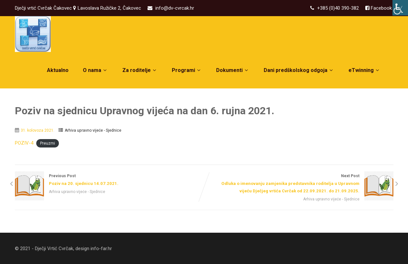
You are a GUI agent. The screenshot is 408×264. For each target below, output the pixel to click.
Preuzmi (47, 143)
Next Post (298, 184)
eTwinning (364, 70)
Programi (187, 70)
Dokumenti (232, 70)
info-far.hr (101, 248)
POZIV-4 (24, 143)
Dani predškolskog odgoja (299, 70)
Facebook (380, 8)
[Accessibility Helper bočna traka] (400, 7)
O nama (95, 70)
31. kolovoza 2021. (37, 130)
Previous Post (109, 180)
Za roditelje (140, 70)
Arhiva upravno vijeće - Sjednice (93, 130)
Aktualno (58, 70)
